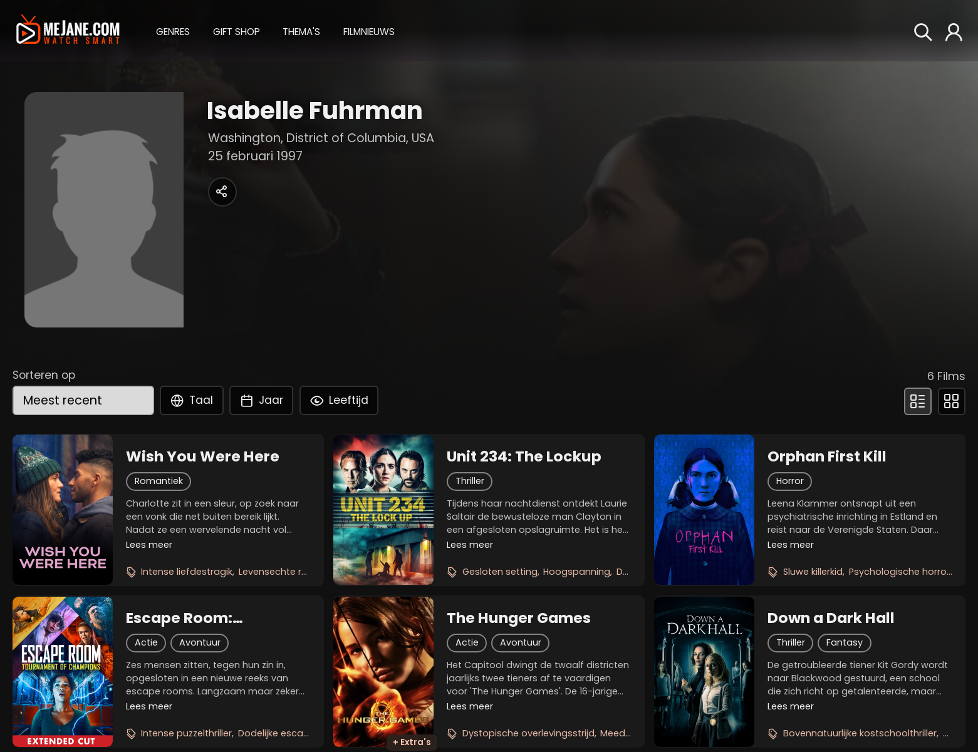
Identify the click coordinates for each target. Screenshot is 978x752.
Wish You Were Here (202, 456)
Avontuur (200, 642)
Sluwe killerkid (813, 571)
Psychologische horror (899, 571)
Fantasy (844, 642)
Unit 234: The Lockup (524, 456)
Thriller (469, 481)
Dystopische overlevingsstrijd (528, 733)
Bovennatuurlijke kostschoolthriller (860, 733)
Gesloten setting (500, 571)
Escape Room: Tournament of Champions (183, 618)
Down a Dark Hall (831, 618)
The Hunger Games (519, 618)
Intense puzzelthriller (186, 733)
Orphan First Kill (827, 456)
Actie (146, 642)
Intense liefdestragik (186, 571)
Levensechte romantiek (292, 571)
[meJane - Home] (68, 30)
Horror (790, 481)
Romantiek (159, 481)
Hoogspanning (576, 571)
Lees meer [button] (149, 544)
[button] (173, 30)
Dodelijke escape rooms (293, 733)
